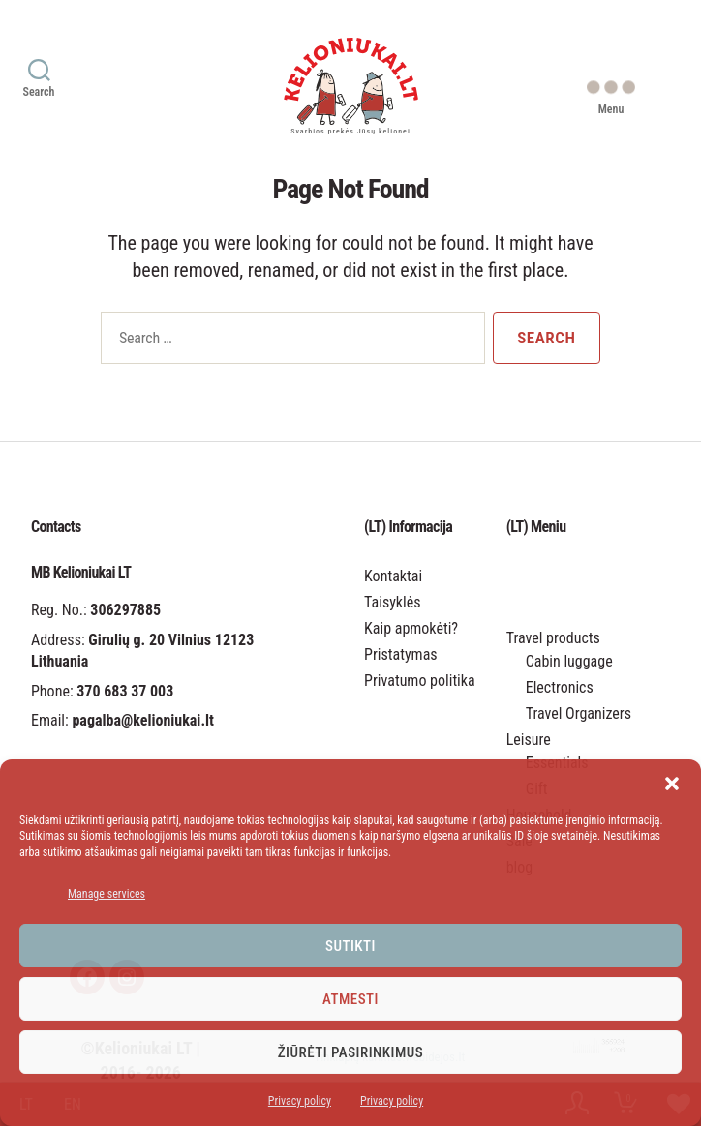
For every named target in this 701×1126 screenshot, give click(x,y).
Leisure (528, 739)
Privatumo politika (419, 680)
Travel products (553, 638)
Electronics (560, 687)
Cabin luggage (569, 661)
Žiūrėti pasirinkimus (351, 1052)
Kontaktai (393, 576)
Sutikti (350, 946)
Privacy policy (299, 1101)
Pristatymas (401, 654)
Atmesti (350, 999)
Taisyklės (392, 602)
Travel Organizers (578, 713)
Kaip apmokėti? (411, 628)
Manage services (106, 894)
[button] (672, 783)
